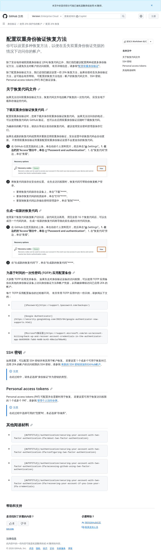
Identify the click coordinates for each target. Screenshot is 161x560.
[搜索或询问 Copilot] (94, 16)
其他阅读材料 (19, 424)
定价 (52, 548)
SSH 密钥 (16, 352)
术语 (31, 548)
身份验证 (12, 23)
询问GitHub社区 (91, 522)
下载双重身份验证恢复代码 (27, 110)
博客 (70, 548)
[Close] (152, 5)
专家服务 (61, 548)
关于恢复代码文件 (23, 89)
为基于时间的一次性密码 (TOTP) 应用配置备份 (40, 273)
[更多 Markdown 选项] (150, 41)
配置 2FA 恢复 (52, 23)
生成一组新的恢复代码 (24, 211)
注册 (153, 16)
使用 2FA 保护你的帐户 (31, 23)
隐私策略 (10, 529)
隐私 (38, 548)
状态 (45, 548)
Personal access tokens (29, 388)
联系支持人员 (90, 527)
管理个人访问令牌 (47, 400)
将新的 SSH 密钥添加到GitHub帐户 (81, 364)
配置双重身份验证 (88, 66)
